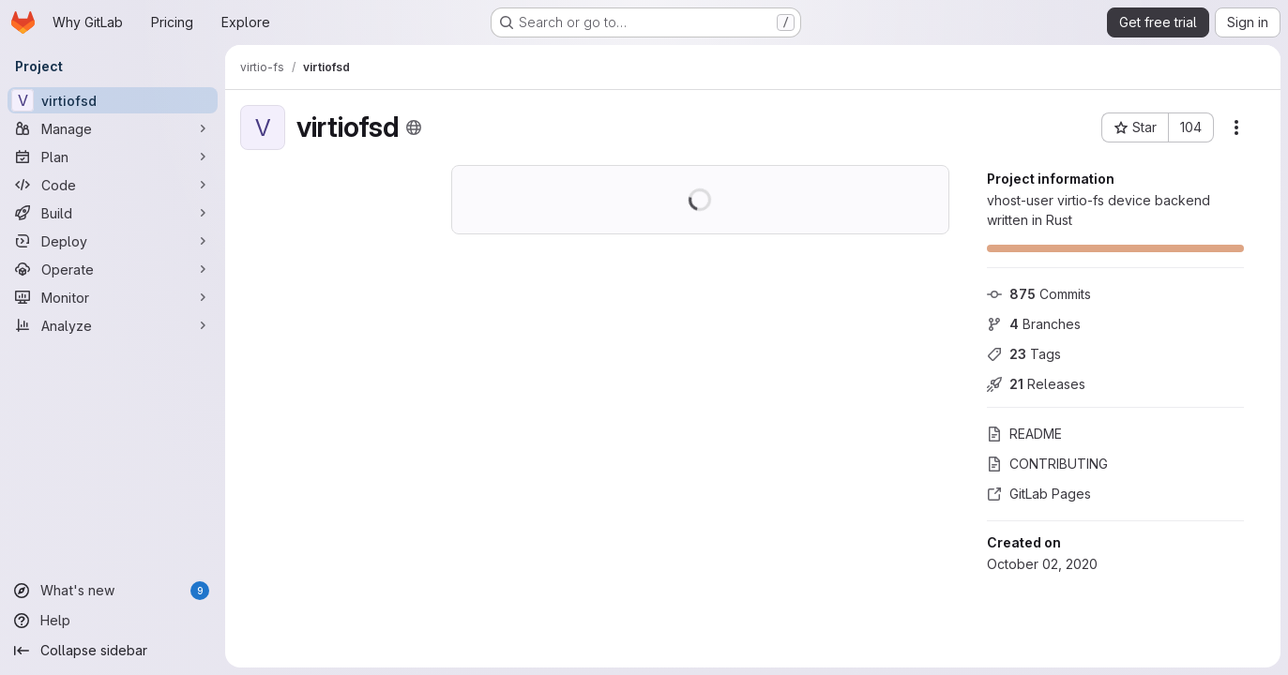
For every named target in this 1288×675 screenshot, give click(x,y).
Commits (1039, 294)
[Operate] (113, 269)
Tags (1024, 354)
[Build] (113, 213)
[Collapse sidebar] (113, 651)
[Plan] (113, 156)
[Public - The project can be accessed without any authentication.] (413, 127)
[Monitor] (113, 297)
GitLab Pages (1039, 494)
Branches (1034, 324)
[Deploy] (113, 241)
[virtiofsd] (113, 100)
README (1024, 434)
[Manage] (113, 128)
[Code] (113, 185)
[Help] (113, 621)
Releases (1036, 384)
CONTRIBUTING (1047, 464)
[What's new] (113, 591)
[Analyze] (113, 325)
